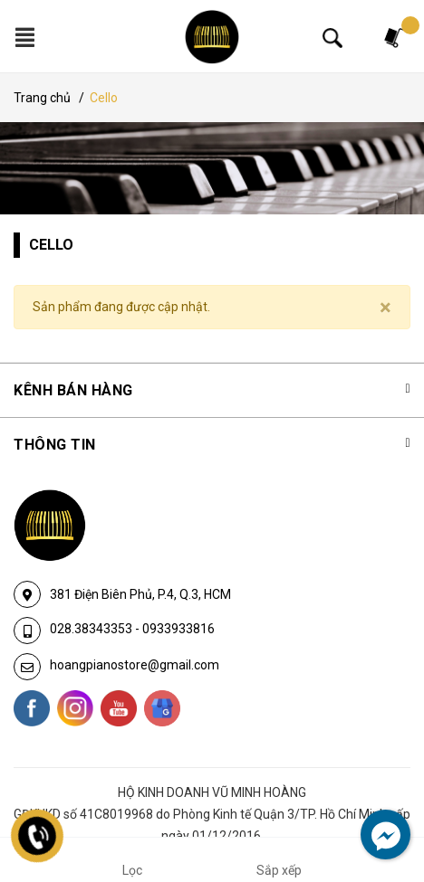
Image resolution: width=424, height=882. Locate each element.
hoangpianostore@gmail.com (134, 665)
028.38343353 (92, 628)
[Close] (385, 307)
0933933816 (178, 628)
